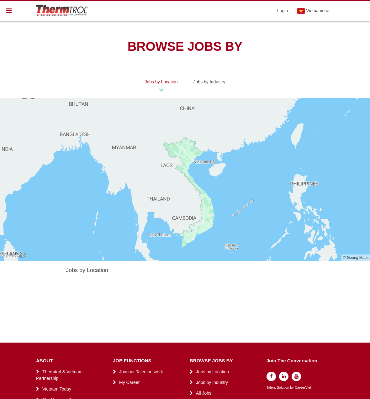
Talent (272, 387)
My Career (129, 382)
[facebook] (271, 376)
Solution (283, 387)
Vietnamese (313, 11)
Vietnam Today (56, 388)
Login (282, 10)
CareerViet (303, 387)
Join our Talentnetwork (141, 371)
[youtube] (296, 376)
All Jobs (203, 393)
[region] (185, 179)
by (292, 387)
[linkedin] (283, 376)
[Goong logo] (15, 255)
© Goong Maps (355, 257)
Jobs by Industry (209, 81)
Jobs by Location (161, 81)
